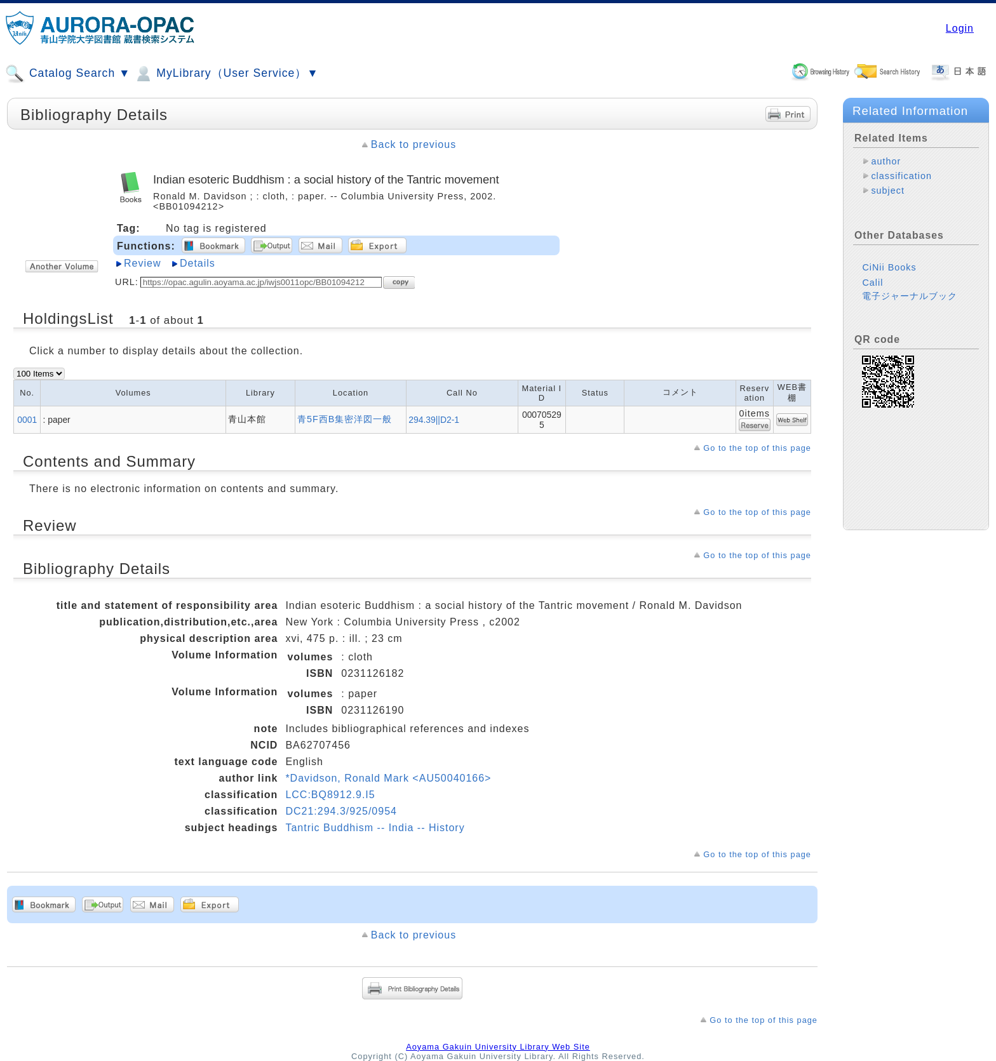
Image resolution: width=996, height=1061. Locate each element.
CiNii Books (889, 267)
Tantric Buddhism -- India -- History (374, 827)
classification (901, 176)
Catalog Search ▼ (67, 73)
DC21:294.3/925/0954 (341, 811)
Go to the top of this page (757, 448)
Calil (872, 282)
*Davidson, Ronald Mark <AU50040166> (388, 778)
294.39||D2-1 (433, 420)
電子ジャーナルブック (909, 296)
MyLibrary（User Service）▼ (225, 73)
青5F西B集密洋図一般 (344, 419)
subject (888, 190)
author (886, 161)
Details (197, 263)
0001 (27, 420)
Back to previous (413, 144)
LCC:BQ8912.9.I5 (330, 794)
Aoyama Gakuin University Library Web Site (498, 1046)
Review (142, 263)
